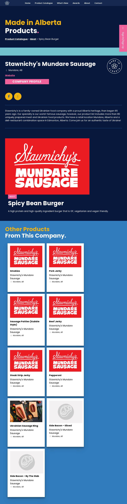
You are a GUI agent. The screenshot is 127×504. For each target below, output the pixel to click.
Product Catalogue (16, 39)
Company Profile (27, 82)
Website (10, 75)
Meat (33, 39)
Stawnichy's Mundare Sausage (50, 64)
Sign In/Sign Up (123, 38)
